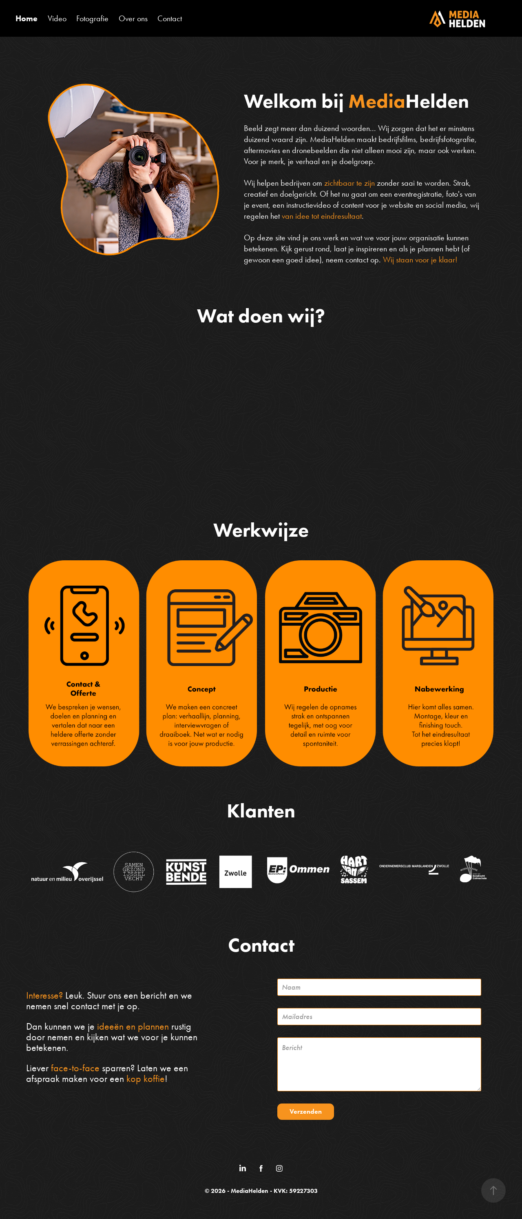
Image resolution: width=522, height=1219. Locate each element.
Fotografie (92, 18)
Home (26, 18)
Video (57, 18)
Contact (169, 18)
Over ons (133, 18)
